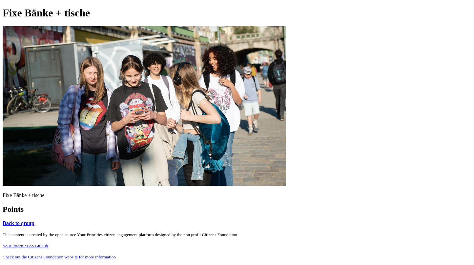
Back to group (18, 223)
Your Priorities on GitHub (25, 245)
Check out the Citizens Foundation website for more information (59, 256)
